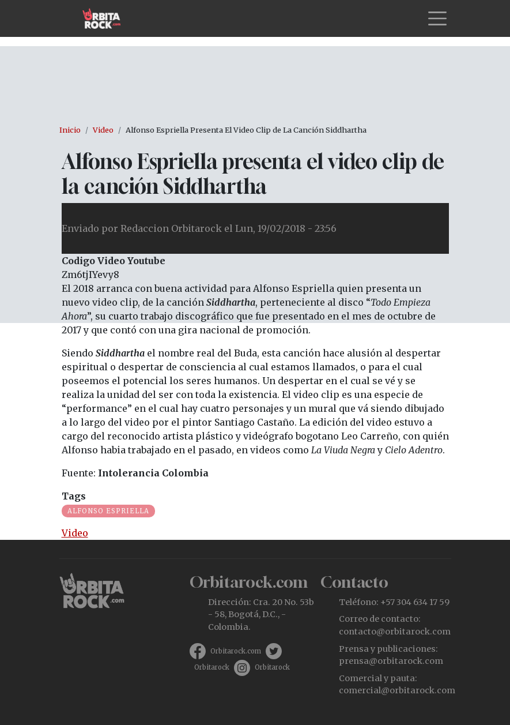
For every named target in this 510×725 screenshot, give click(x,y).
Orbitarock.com (235, 651)
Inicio (70, 129)
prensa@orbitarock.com (391, 661)
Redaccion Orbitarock (171, 228)
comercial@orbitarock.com (397, 690)
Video (103, 129)
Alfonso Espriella (108, 511)
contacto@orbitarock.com (395, 631)
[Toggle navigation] (437, 18)
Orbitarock (211, 667)
